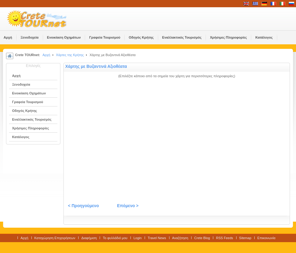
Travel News (157, 238)
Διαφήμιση (89, 238)
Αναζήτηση (180, 238)
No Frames (177, 139)
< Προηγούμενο (83, 206)
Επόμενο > (127, 206)
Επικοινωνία (266, 238)
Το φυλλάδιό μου (115, 238)
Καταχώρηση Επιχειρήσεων (55, 238)
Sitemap (245, 238)
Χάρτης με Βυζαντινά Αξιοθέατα (96, 66)
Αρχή (46, 55)
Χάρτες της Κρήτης (70, 55)
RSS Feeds (224, 238)
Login (138, 238)
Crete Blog (202, 238)
